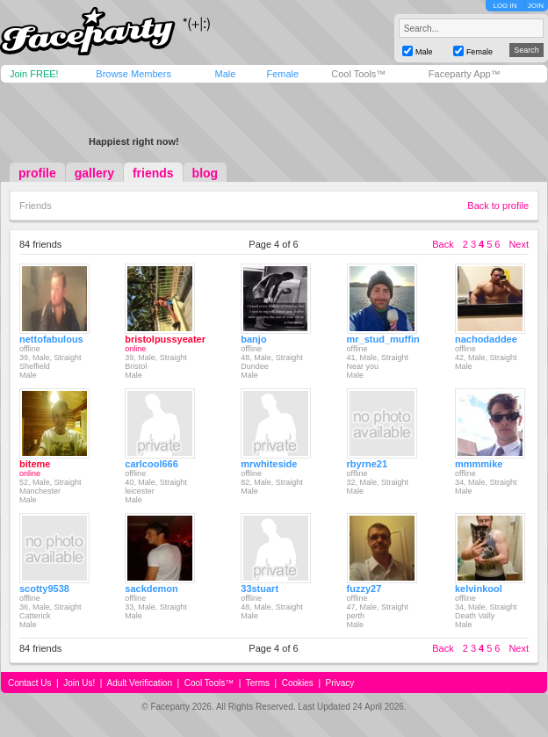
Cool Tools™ (358, 74)
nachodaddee (486, 339)
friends (153, 173)
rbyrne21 (367, 464)
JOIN (536, 6)
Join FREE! (34, 74)
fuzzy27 (364, 588)
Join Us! (79, 683)
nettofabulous (51, 339)
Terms (258, 683)
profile (37, 173)
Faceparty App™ (465, 74)
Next (518, 244)
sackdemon (151, 588)
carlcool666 (151, 464)
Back (442, 244)
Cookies (298, 683)
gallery (94, 173)
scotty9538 (44, 588)
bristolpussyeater (165, 339)
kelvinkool (478, 588)
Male (224, 74)
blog (205, 173)
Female (282, 74)
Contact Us (29, 683)
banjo (253, 339)
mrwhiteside (269, 464)
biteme (34, 464)
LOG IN (504, 6)
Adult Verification (139, 683)
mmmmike (478, 464)
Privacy (340, 683)
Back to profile (498, 205)
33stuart (259, 588)
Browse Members (133, 74)
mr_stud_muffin (383, 339)
